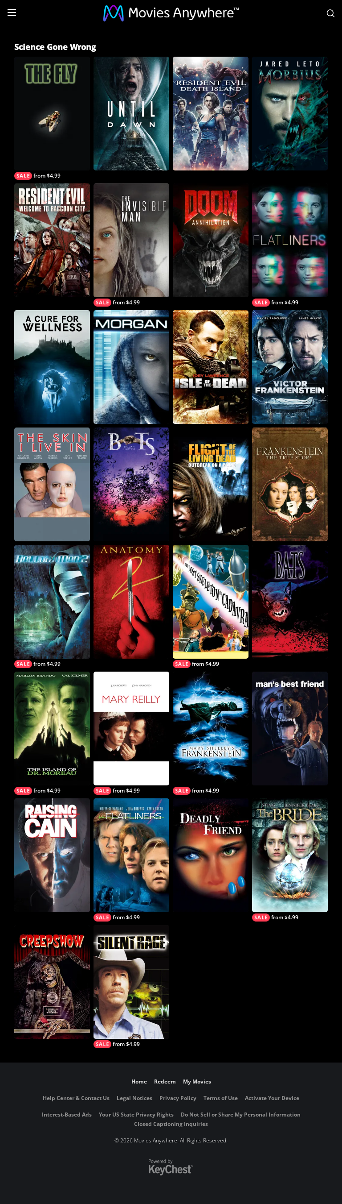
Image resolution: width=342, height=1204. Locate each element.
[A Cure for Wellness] (52, 367)
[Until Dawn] (131, 113)
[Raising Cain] (52, 855)
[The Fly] (52, 118)
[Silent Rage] (131, 986)
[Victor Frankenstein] (290, 367)
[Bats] (290, 602)
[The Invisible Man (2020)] (131, 245)
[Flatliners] (290, 245)
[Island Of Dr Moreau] (52, 733)
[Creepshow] (52, 982)
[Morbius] (290, 113)
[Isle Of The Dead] (210, 367)
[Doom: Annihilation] (210, 240)
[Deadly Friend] (210, 855)
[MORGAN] (131, 367)
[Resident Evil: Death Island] (210, 113)
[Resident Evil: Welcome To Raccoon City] (52, 240)
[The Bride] (290, 860)
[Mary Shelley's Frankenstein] (210, 733)
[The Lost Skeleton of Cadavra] (210, 606)
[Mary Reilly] (131, 733)
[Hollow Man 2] (52, 606)
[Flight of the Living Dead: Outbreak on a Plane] (210, 484)
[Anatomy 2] (131, 602)
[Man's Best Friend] (290, 728)
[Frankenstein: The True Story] (290, 484)
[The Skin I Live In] (52, 484)
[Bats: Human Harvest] (131, 484)
